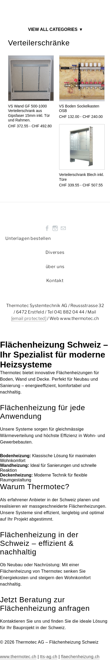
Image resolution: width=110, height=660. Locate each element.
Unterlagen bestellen (28, 238)
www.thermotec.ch (18, 656)
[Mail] (63, 228)
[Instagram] (55, 228)
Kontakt (55, 280)
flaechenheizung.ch (80, 656)
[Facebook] (47, 228)
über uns (55, 266)
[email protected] (28, 318)
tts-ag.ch (48, 656)
